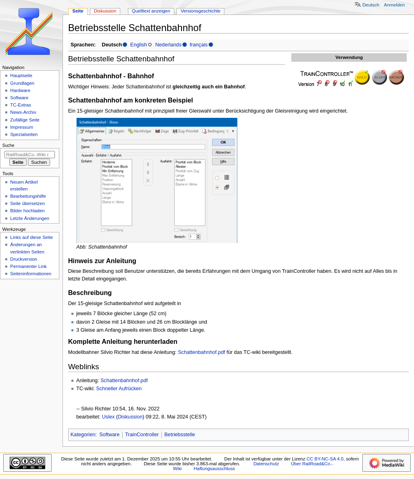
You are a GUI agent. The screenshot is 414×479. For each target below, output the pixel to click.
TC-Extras (20, 104)
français (198, 45)
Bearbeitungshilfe (28, 196)
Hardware (20, 90)
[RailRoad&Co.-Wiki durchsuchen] (29, 154)
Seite (77, 10)
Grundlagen (22, 83)
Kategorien (83, 434)
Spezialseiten (24, 134)
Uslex (108, 417)
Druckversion (23, 259)
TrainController (142, 434)
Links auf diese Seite (31, 237)
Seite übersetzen (27, 203)
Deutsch (370, 4)
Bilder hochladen (27, 210)
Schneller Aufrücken (119, 388)
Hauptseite (21, 75)
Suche (8, 145)
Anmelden (394, 4)
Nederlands (168, 45)
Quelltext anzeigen (151, 10)
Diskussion (130, 417)
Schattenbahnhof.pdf (201, 352)
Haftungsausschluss (214, 468)
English (138, 45)
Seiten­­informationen (30, 273)
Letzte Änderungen (29, 218)
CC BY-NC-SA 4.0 (325, 458)
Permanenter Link (28, 266)
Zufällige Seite (25, 119)
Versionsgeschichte (201, 10)
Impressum (21, 127)
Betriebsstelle (179, 434)
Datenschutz (266, 463)
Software (109, 434)
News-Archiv (23, 112)
